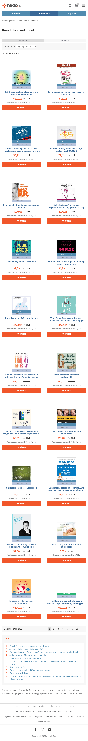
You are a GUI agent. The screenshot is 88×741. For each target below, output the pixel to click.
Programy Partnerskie (22, 706)
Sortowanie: (10, 46)
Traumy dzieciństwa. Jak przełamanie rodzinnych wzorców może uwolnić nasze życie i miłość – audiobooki (21, 377)
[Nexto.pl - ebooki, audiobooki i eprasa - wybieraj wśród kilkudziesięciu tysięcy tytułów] (11, 5)
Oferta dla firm (44, 722)
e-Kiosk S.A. (51, 736)
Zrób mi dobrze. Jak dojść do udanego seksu (29, 670)
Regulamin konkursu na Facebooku (18, 717)
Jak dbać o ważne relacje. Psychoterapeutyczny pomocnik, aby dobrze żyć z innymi (43, 662)
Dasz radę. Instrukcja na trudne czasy (26, 658)
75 (77, 629)
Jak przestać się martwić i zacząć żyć (26, 649)
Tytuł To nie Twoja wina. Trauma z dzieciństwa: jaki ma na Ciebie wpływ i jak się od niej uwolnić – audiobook (66, 320)
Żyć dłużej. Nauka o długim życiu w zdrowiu (29, 646)
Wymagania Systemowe (46, 711)
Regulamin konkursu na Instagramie (49, 717)
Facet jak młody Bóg (18, 673)
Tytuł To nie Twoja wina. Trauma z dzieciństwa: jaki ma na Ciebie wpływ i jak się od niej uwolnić (45, 677)
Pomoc (61, 711)
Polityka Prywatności (55, 706)
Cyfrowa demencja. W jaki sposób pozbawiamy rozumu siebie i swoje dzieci (43, 652)
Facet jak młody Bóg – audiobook (21, 318)
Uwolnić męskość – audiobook (21, 262)
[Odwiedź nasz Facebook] (35, 730)
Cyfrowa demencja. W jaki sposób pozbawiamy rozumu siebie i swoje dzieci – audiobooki (21, 150)
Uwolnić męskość (17, 667)
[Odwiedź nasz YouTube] (50, 730)
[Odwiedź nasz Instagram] (42, 730)
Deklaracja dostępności (75, 717)
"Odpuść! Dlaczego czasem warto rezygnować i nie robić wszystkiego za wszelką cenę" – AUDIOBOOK (21, 433)
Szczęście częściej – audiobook (21, 488)
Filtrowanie (65, 40)
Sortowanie (22, 40)
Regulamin (70, 706)
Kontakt (69, 711)
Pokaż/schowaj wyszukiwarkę (70, 6)
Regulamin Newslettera (25, 711)
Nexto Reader (38, 706)
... (72, 629)
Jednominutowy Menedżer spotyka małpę (28, 655)
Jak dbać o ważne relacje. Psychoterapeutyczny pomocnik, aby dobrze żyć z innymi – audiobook (66, 207)
